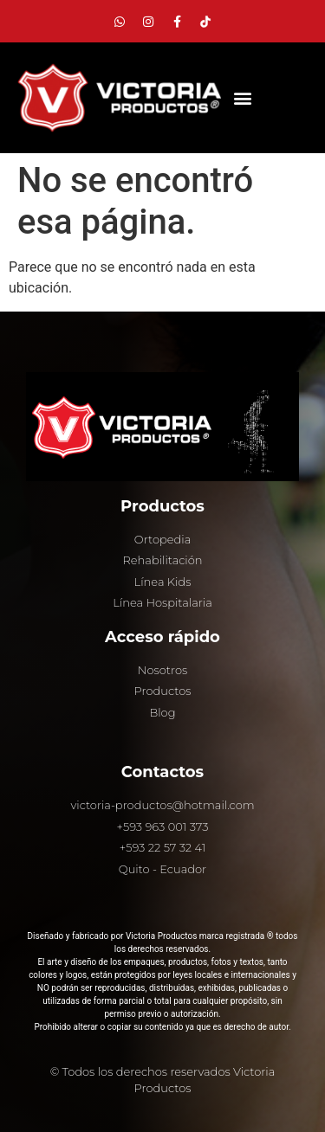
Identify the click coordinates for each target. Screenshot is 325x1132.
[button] (242, 98)
